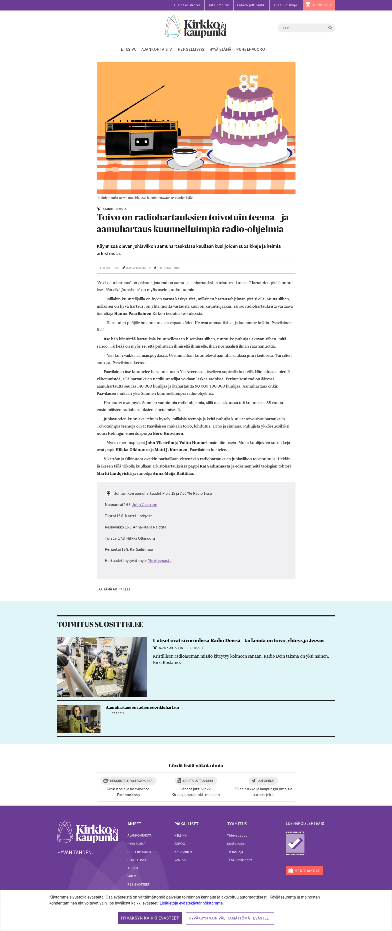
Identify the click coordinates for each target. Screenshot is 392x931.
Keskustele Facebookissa (131, 780)
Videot (133, 876)
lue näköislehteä (303, 823)
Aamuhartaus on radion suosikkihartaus (143, 707)
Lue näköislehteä (187, 5)
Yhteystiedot (237, 835)
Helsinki (180, 835)
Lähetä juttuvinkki (251, 5)
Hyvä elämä (137, 843)
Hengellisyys (138, 860)
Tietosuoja (235, 852)
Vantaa (180, 860)
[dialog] (196, 910)
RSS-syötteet (139, 884)
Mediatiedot (236, 843)
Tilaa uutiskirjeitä (239, 860)
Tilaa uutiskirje (285, 5)
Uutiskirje (266, 780)
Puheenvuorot (140, 852)
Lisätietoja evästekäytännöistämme (191, 903)
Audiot (133, 868)
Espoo (179, 843)
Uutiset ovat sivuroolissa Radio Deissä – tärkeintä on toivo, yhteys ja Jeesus (238, 640)
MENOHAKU (322, 5)
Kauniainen (183, 852)
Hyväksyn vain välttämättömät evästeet (230, 918)
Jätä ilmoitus (219, 5)
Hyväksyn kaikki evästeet (150, 918)
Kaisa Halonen (138, 268)
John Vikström (144, 504)
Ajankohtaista (140, 835)
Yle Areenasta (160, 560)
